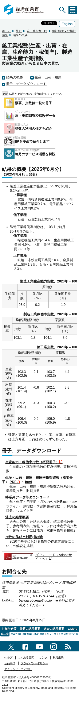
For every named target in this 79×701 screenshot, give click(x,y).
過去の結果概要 (17, 517)
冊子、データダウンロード (26, 84)
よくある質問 (26, 657)
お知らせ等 (9, 628)
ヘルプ (8, 657)
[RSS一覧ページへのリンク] (68, 646)
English (67, 24)
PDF (15, 482)
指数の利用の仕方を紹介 (33, 128)
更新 (5, 93)
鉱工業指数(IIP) (37, 31)
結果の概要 (14, 77)
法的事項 (9, 663)
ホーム (6, 31)
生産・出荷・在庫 (48, 77)
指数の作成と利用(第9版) (24, 537)
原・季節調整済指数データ (35, 116)
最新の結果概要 (30, 628)
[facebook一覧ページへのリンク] (25, 646)
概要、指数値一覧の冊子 (33, 103)
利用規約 (58, 657)
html (28, 482)
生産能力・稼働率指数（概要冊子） (34, 462)
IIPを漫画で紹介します (32, 141)
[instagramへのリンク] (53, 646)
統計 (19, 31)
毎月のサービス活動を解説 (35, 154)
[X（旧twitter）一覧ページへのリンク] (11, 646)
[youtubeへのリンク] (39, 646)
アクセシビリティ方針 (18, 669)
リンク (43, 657)
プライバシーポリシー (34, 663)
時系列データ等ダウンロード (27, 497)
